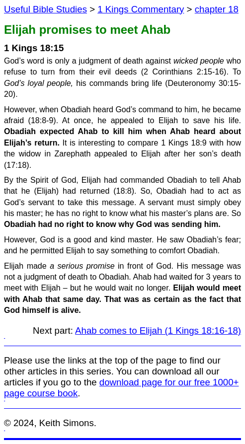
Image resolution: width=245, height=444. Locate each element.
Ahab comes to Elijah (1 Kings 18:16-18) (158, 330)
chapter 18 (217, 9)
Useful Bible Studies (45, 9)
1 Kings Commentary (140, 9)
